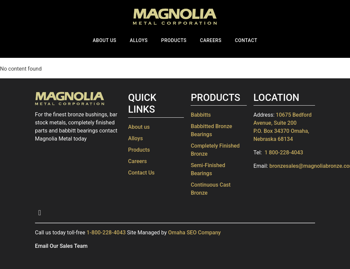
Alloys (139, 40)
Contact (246, 40)
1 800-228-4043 (284, 152)
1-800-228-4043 (106, 232)
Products (174, 40)
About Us (104, 40)
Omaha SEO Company (194, 232)
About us (139, 127)
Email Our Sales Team (61, 246)
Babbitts (201, 115)
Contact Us (141, 172)
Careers (211, 40)
